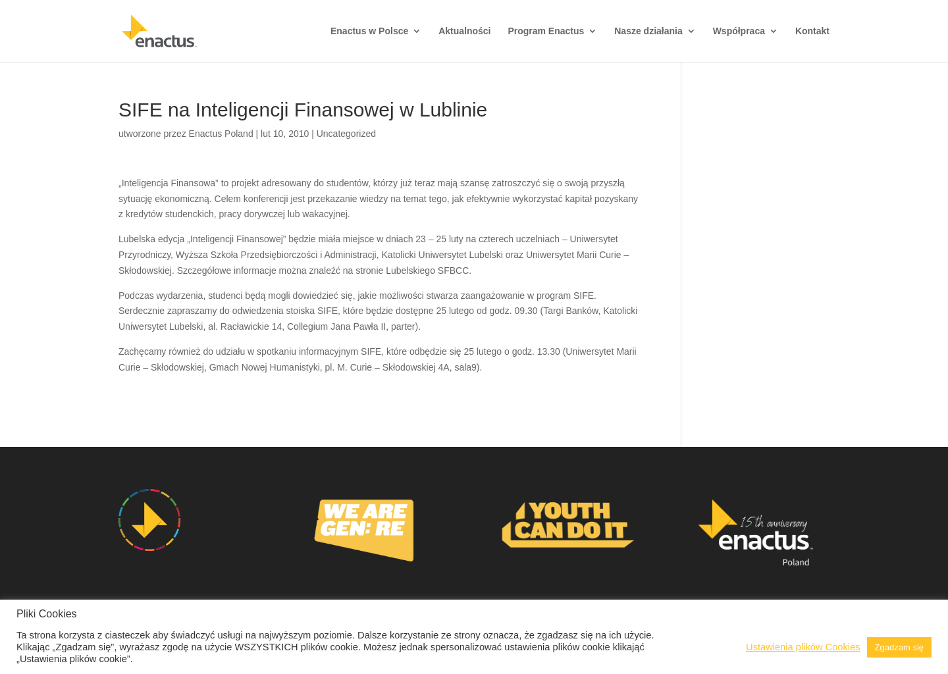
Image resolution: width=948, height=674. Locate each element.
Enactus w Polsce (369, 31)
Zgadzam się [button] (899, 647)
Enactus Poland (221, 133)
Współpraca (739, 31)
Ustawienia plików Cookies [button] (803, 647)
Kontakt (812, 31)
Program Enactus (546, 31)
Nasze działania (648, 31)
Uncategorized (346, 133)
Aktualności (464, 31)
